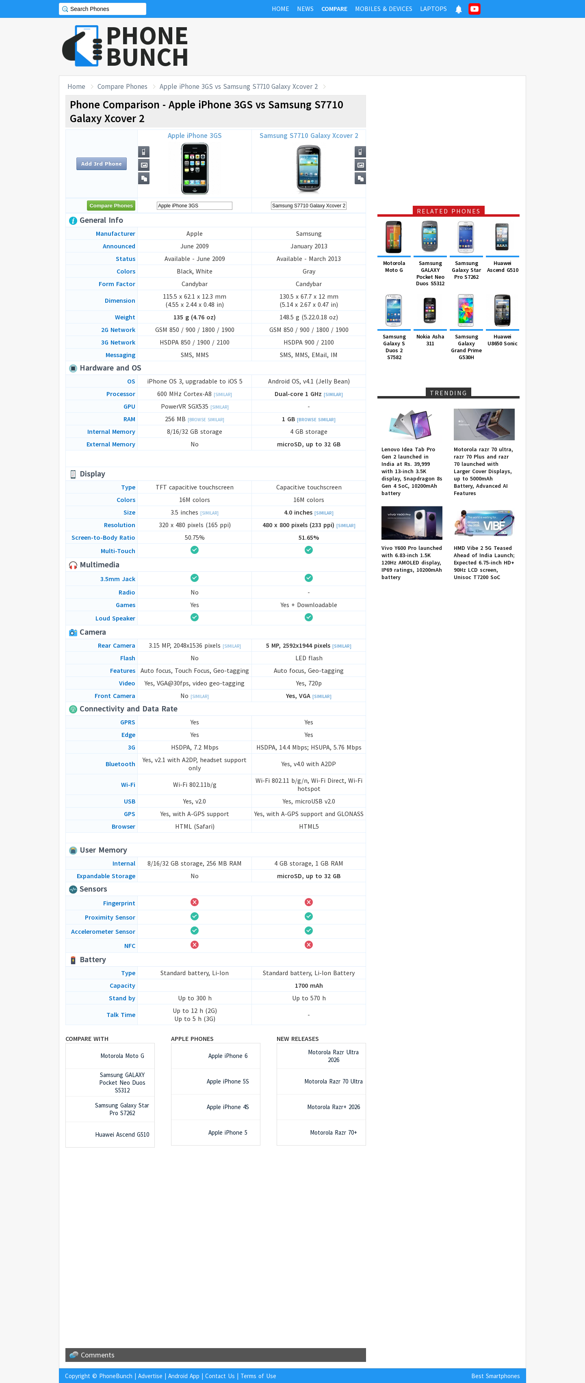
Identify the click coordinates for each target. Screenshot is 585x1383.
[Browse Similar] (206, 419)
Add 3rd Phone (101, 163)
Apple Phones (192, 1038)
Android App (183, 1376)
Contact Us (220, 1376)
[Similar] (223, 394)
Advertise (150, 1376)
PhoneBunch (115, 1376)
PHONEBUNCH (147, 45)
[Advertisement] (378, 46)
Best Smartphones (495, 1376)
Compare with (86, 1038)
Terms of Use (258, 1376)
